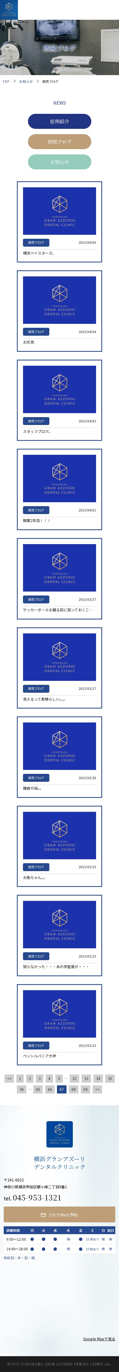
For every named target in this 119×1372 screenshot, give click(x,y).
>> (97, 1089)
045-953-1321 (37, 1197)
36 (22, 1089)
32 (74, 1078)
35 (110, 1078)
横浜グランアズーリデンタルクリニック (58, 9)
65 (38, 1089)
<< (9, 1078)
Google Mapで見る (99, 1338)
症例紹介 (59, 121)
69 (85, 1089)
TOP (6, 81)
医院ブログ (60, 141)
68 (74, 1089)
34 (98, 1078)
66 (50, 1089)
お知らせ (26, 81)
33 (86, 1078)
